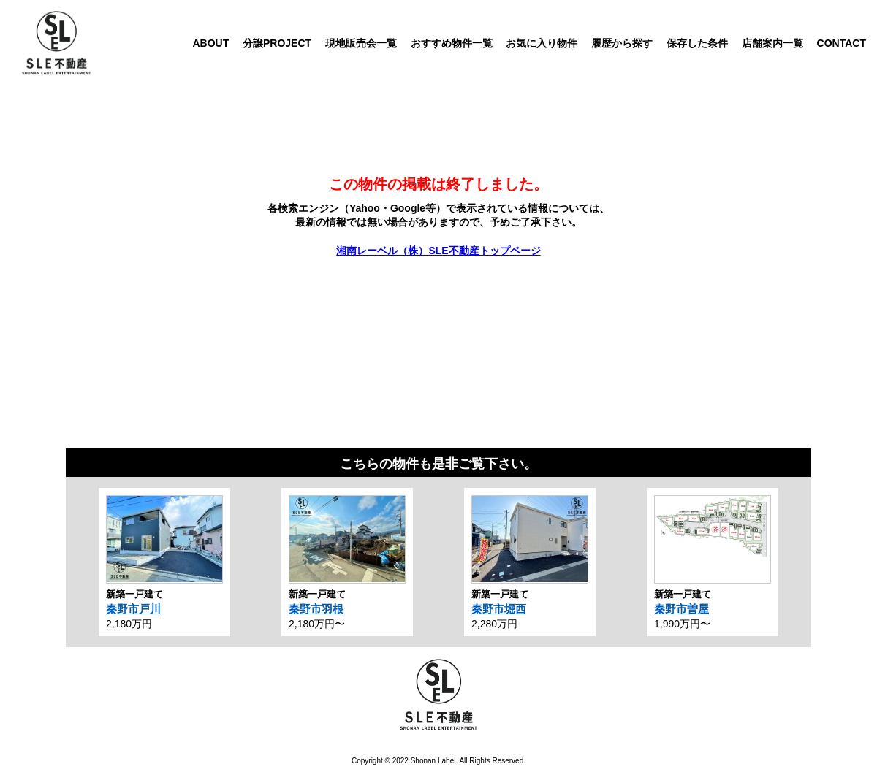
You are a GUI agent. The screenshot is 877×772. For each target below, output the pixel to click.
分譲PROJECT (277, 43)
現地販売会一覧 (361, 43)
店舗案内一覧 (772, 43)
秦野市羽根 (316, 609)
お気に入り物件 (541, 43)
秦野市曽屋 (681, 609)
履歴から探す (622, 43)
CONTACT (841, 43)
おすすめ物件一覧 (452, 43)
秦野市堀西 (498, 609)
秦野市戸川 (133, 609)
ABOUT (210, 43)
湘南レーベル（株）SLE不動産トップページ (438, 250)
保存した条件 (697, 43)
